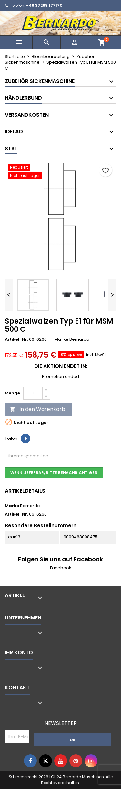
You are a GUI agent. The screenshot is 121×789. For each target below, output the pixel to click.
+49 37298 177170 (44, 5)
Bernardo (30, 506)
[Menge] (33, 393)
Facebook (60, 568)
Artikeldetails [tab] (25, 491)
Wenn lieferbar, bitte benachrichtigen (53, 472)
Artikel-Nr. (16, 339)
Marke (61, 339)
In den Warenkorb (37, 409)
